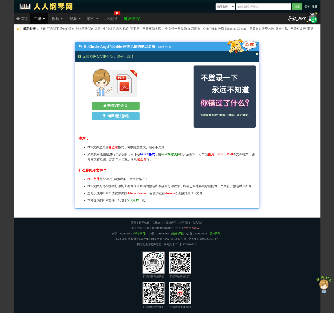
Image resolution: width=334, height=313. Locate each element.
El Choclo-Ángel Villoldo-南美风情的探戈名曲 (116, 46)
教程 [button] (57, 18)
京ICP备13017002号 (171, 238)
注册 (314, 6)
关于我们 (184, 222)
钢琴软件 (144, 222)
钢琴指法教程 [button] (116, 116)
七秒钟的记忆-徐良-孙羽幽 (121, 28)
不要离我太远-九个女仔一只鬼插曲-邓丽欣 (171, 28)
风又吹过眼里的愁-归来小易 (268, 28)
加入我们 (198, 222)
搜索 (297, 6)
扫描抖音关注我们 (153, 265)
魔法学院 (132, 18)
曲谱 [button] (39, 18)
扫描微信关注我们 (153, 295)
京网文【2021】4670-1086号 (180, 244)
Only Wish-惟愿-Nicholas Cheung (224, 28)
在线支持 (157, 222)
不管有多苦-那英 (301, 28)
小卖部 (111, 18)
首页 (22, 18)
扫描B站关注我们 (180, 265)
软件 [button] (93, 18)
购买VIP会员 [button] (116, 105)
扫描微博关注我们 (180, 295)
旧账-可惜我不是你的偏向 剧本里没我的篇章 (70, 28)
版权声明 (171, 222)
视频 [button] (75, 18)
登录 (307, 6)
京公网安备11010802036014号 (201, 238)
